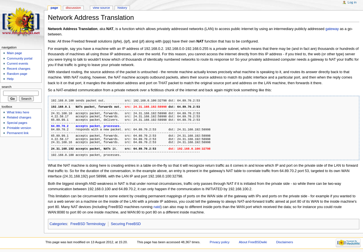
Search (7, 86)
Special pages (17, 122)
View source (101, 7)
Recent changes (18, 68)
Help (10, 79)
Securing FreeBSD (126, 224)
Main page (14, 53)
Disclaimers (284, 242)
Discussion (73, 7)
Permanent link (17, 133)
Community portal (19, 58)
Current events (17, 63)
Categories (58, 224)
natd (157, 207)
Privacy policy (219, 242)
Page (54, 7)
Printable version (19, 128)
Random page (17, 73)
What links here (18, 112)
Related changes (19, 117)
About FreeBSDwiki (253, 242)
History (122, 7)
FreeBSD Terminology (87, 224)
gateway (332, 29)
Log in (352, 2)
